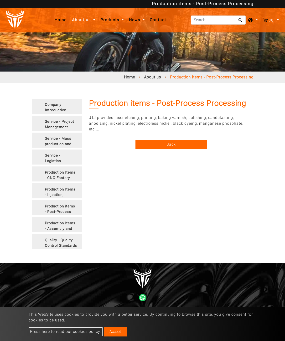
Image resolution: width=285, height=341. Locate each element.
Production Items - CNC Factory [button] (60, 175)
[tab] (57, 106)
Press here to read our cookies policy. (65, 331)
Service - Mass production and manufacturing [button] (58, 142)
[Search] (218, 20)
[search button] (239, 21)
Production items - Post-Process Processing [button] (60, 209)
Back (171, 144)
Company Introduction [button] (55, 107)
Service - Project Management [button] (59, 124)
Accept (115, 331)
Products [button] (110, 20)
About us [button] (82, 20)
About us (152, 77)
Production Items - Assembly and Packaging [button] (60, 226)
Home (62, 19)
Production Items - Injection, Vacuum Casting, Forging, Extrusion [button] (61, 192)
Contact (158, 20)
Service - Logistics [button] (53, 158)
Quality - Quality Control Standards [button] (61, 243)
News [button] (135, 20)
